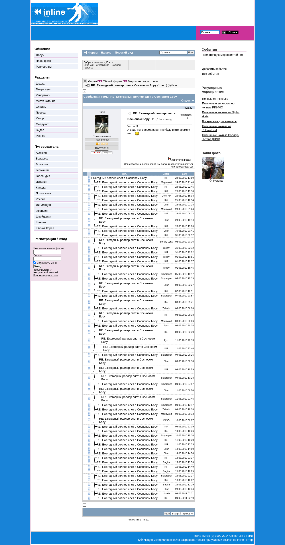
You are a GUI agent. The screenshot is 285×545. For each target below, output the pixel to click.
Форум (92, 81)
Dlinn (101, 112)
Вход (87, 65)
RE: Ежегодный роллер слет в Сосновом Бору (127, 182)
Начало (106, 52)
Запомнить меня (47, 262)
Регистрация (102, 65)
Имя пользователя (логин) (49, 248)
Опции (185, 100)
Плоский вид (124, 52)
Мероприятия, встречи (143, 81)
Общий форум (112, 81)
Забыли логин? (42, 269)
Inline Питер (142, 519)
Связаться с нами (241, 535)
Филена (217, 180)
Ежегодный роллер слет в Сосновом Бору (119, 178)
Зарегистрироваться (45, 275)
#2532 (189, 107)
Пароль (37, 255)
